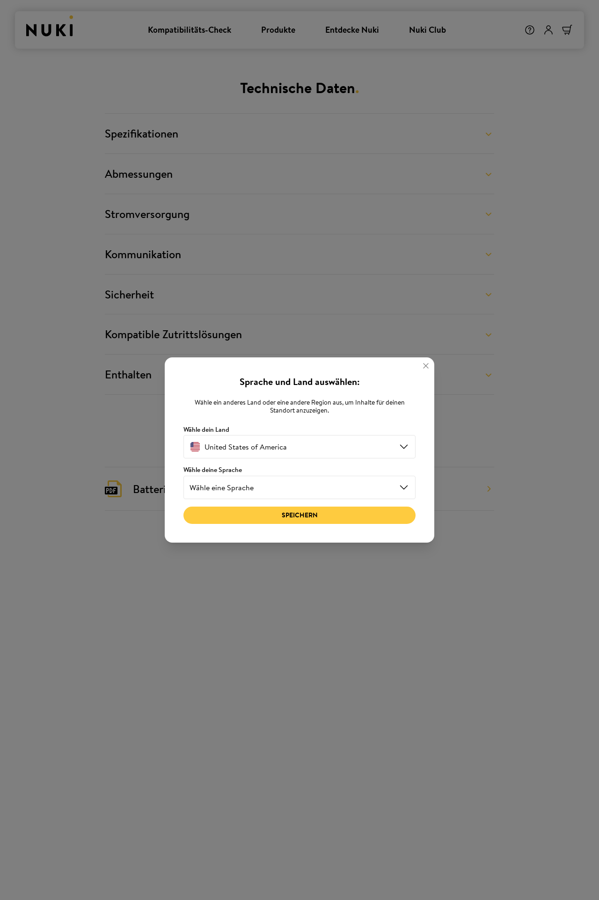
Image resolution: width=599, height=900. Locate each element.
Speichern (300, 515)
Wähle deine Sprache (212, 470)
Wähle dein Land (206, 430)
